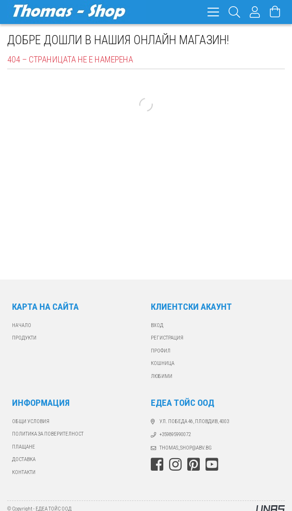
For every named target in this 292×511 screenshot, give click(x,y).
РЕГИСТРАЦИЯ (167, 338)
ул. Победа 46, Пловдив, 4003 (194, 421)
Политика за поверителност (48, 434)
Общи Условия (30, 421)
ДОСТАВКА (24, 459)
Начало (21, 325)
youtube (212, 464)
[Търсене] (234, 12)
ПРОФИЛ (160, 351)
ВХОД (157, 325)
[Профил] (255, 12)
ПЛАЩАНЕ (23, 447)
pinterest (193, 464)
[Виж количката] (275, 12)
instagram (175, 464)
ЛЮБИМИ (161, 376)
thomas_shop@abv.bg (185, 448)
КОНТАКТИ (24, 472)
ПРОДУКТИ (24, 338)
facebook (157, 464)
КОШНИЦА (162, 363)
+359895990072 (175, 434)
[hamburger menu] (213, 12)
